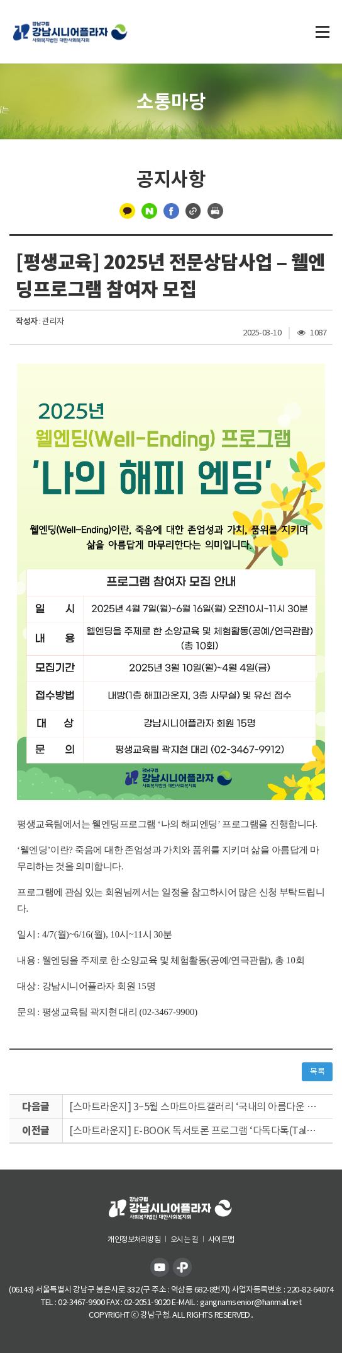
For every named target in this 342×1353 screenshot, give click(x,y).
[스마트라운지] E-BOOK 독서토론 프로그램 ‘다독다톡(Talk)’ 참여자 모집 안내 (201, 1130)
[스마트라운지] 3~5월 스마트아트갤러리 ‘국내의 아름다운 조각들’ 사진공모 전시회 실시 (201, 1106)
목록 (317, 1071)
